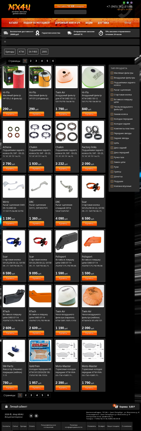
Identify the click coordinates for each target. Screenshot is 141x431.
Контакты (6, 426)
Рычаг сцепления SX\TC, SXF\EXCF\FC (40, 204)
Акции (88, 22)
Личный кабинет (16, 406)
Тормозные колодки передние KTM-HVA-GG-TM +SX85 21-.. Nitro (93, 372)
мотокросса (17, 417)
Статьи (15, 426)
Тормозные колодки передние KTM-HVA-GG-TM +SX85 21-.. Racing (67, 372)
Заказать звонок (125, 9)
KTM (21, 51)
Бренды (9, 51)
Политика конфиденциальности (73, 426)
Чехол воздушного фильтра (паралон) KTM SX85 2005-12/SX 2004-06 (67, 317)
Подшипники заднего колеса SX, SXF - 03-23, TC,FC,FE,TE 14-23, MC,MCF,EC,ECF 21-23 (14, 153)
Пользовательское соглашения (48, 426)
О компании (126, 426)
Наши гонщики (113, 426)
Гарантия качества (51, 33)
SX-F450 (33, 51)
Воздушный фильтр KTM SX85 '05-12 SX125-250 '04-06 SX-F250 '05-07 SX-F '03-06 (93, 98)
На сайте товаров (70, 6)
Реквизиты (92, 426)
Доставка (103, 22)
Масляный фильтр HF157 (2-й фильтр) (40, 95)
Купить (10, 113)
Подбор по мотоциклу (37, 22)
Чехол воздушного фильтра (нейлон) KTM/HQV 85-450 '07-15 (93, 317)
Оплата (32, 426)
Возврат (101, 426)
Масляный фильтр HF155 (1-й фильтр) (14, 95)
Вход (128, 22)
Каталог (13, 22)
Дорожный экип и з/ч (67, 22)
